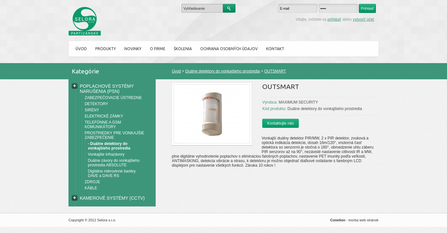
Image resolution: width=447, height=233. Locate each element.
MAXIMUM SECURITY (298, 102)
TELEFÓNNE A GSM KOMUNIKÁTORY (103, 124)
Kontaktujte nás (280, 123)
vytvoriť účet (363, 19)
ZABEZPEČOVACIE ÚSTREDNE (113, 97)
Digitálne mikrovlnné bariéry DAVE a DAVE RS (112, 173)
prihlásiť (334, 19)
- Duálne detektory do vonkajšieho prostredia (109, 145)
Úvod (81, 49)
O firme (157, 49)
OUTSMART (275, 71)
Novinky (132, 49)
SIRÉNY (92, 110)
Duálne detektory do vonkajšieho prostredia (222, 71)
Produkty (105, 49)
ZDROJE (92, 182)
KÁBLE (91, 188)
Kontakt (275, 49)
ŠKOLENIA (183, 49)
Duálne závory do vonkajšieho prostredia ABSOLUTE (114, 162)
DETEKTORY (96, 104)
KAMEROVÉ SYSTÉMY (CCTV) (112, 198)
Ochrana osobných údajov (229, 49)
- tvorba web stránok (354, 220)
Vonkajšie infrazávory (106, 154)
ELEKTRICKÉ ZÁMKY (104, 116)
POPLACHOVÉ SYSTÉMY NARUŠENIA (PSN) (107, 88)
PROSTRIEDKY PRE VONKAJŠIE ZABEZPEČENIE (114, 135)
